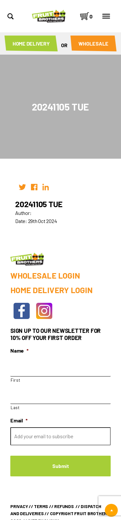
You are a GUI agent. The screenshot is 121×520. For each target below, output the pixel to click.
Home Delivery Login (51, 290)
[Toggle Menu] (106, 16)
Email (19, 420)
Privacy (19, 506)
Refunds (64, 506)
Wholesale (93, 43)
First (15, 380)
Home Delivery (31, 43)
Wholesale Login (45, 275)
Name (19, 350)
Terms (41, 506)
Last (15, 407)
